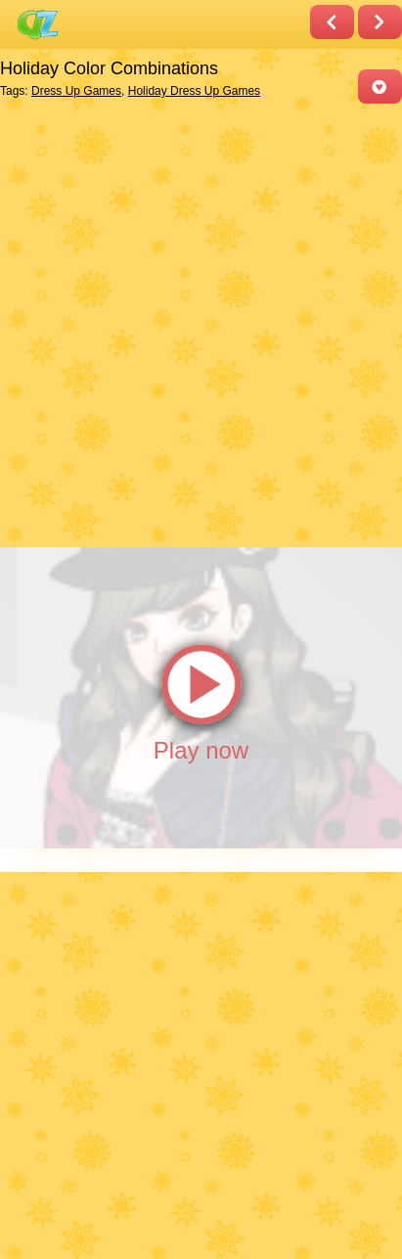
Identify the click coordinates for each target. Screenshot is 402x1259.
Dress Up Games (76, 91)
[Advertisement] (201, 324)
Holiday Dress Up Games (194, 91)
